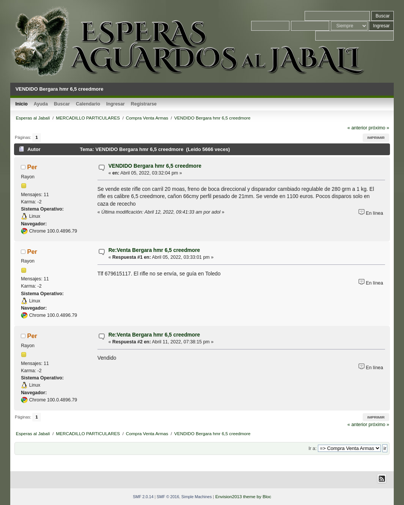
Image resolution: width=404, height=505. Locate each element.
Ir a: (312, 448)
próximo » (379, 128)
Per (32, 167)
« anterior (357, 128)
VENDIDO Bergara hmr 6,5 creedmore (154, 166)
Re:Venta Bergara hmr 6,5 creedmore (154, 250)
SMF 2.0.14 (143, 496)
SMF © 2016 (168, 496)
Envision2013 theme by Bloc (243, 496)
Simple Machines (196, 496)
